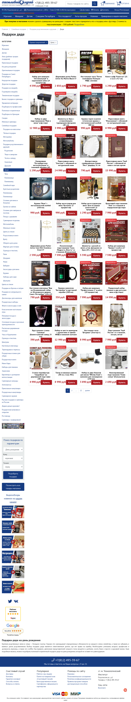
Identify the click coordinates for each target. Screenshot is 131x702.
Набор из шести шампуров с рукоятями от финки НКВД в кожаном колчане (66, 332)
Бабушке (6, 266)
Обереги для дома (10, 243)
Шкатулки (6, 281)
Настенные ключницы (10, 346)
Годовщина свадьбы (10, 92)
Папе (5, 254)
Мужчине (8, 16)
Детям (29, 16)
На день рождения (9, 67)
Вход (117, 10)
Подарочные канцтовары (11, 392)
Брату (5, 239)
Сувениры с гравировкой (11, 420)
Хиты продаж (81, 16)
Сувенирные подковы (11, 220)
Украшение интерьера (10, 103)
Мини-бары (6, 363)
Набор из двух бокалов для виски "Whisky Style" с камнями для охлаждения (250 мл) (91, 376)
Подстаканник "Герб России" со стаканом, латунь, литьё (116, 332)
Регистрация (124, 10)
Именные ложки (9, 228)
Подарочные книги (9, 360)
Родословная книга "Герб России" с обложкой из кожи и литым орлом (116, 163)
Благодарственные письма (47, 681)
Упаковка (70, 674)
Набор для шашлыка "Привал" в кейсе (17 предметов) (116, 248)
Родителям (8, 151)
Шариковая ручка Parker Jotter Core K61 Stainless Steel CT (40, 248)
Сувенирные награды (10, 381)
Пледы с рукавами (10, 217)
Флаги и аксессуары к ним (11, 306)
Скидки (4, 118)
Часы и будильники (9, 335)
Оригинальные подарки (11, 70)
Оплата (96, 10)
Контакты (105, 10)
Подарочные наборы (10, 302)
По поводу (6, 416)
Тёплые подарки (9, 133)
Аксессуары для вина (11, 269)
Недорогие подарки (9, 80)
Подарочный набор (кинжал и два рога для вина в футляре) (116, 290)
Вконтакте (102, 688)
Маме (5, 262)
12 (81, 390)
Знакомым (8, 162)
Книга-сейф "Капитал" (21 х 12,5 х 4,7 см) (116, 77)
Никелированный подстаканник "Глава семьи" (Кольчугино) (116, 375)
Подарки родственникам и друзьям (43, 29)
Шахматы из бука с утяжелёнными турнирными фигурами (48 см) (66, 122)
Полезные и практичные (11, 111)
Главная (5, 29)
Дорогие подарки (8, 84)
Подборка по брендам (10, 114)
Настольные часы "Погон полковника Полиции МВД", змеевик (91, 78)
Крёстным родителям (11, 189)
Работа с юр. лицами (44, 674)
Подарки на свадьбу (9, 88)
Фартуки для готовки (11, 247)
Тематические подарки (10, 95)
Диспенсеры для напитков (12, 298)
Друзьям (7, 166)
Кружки (6, 273)
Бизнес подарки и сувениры (12, 99)
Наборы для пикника (10, 367)
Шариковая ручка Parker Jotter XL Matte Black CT (66, 77)
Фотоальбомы (8, 141)
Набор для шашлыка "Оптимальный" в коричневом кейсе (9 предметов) (41, 79)
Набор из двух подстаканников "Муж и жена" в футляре (41, 121)
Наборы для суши (10, 277)
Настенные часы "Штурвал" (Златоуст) (91, 331)
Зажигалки (6, 371)
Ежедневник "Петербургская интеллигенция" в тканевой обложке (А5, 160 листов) (40, 165)
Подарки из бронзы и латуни (12, 288)
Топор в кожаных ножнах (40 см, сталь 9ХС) (66, 374)
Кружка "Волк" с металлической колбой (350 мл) (41, 205)
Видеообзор (35, 51)
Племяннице (9, 178)
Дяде (6, 170)
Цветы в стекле (8, 232)
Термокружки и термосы (11, 350)
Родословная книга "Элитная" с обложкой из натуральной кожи (66, 163)
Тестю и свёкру (10, 158)
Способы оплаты (12, 681)
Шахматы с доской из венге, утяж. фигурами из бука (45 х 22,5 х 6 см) (91, 248)
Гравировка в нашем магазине (114, 16)
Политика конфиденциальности (79, 679)
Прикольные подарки (10, 63)
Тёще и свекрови (10, 154)
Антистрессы (6, 385)
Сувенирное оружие (9, 396)
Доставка (86, 10)
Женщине (19, 16)
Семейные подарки (19, 29)
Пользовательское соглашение (79, 676)
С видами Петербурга (45, 16)
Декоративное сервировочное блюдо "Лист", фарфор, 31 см (91, 163)
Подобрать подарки (13, 475)
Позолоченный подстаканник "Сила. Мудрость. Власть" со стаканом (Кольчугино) (66, 249)
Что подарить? (65, 16)
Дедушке (6, 258)
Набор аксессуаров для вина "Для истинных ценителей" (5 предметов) (91, 206)
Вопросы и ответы (13, 684)
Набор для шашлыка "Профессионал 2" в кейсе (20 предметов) (91, 290)
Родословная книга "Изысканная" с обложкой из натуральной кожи (116, 121)
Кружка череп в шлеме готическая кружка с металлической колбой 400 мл (91, 122)
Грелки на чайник (9, 207)
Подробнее (79, 24)
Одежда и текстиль (10, 251)
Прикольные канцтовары (11, 388)
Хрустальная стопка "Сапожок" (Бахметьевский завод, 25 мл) (41, 333)
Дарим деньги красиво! (11, 406)
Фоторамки (7, 137)
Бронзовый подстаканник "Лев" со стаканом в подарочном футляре (116, 205)
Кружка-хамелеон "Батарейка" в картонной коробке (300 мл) (66, 290)
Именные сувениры (9, 122)
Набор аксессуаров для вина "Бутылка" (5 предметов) (66, 205)
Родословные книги (10, 235)
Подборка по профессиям (12, 107)
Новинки (94, 16)
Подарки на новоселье (11, 129)
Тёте (6, 174)
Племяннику (8, 181)
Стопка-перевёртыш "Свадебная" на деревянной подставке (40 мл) (40, 376)
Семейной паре (9, 185)
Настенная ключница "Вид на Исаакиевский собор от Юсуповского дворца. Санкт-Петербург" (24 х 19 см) (41, 292)
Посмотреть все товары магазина (13, 487)
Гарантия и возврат (13, 679)
